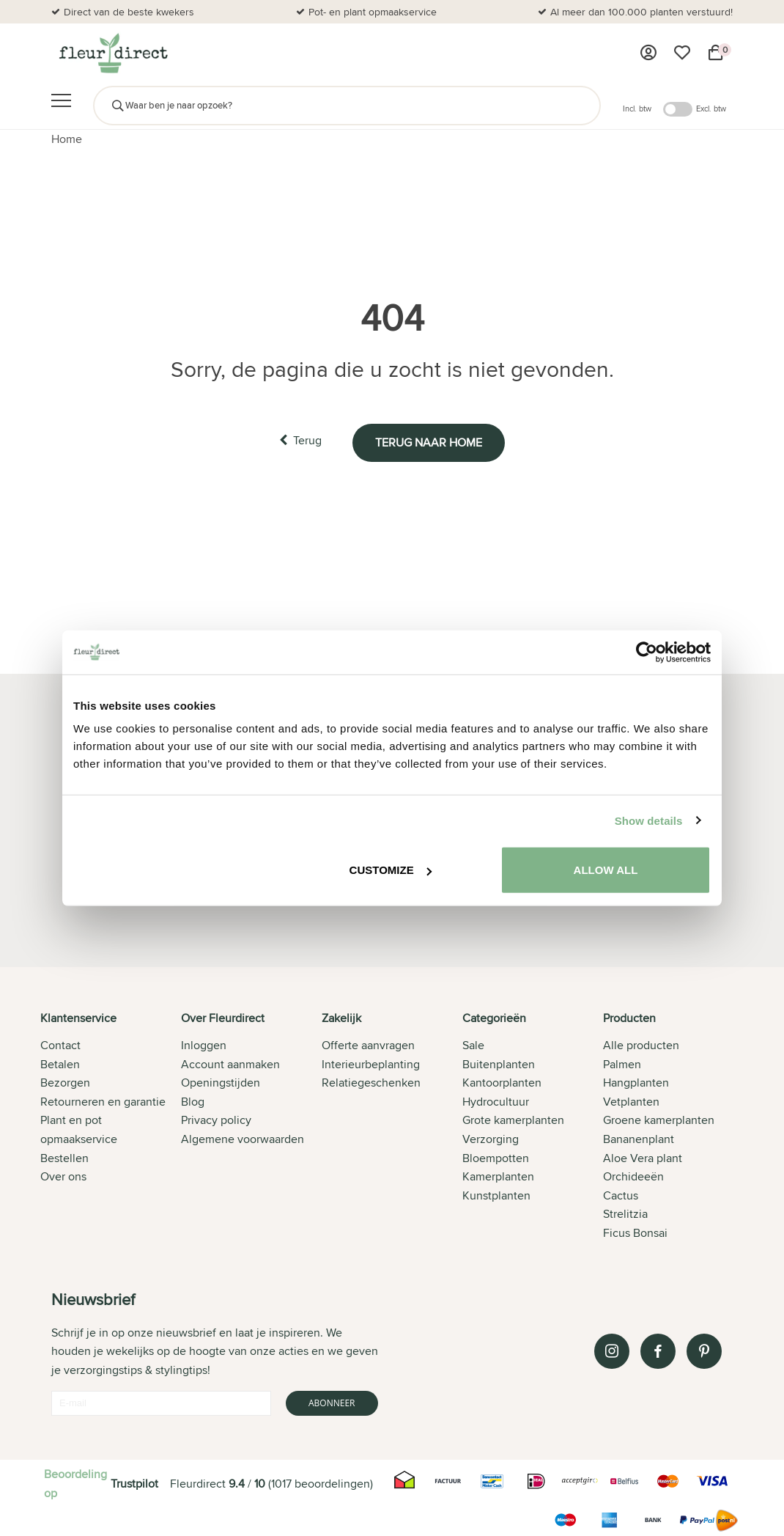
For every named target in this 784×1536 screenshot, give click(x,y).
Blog (192, 1100)
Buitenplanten (498, 1063)
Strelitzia (625, 1213)
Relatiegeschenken (371, 1082)
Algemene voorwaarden (242, 1139)
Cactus (620, 1194)
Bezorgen (65, 1082)
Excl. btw (711, 108)
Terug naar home (430, 441)
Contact (60, 1045)
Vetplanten (631, 1100)
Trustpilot (134, 1482)
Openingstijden (220, 1082)
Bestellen (64, 1157)
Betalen (60, 1063)
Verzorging (490, 1139)
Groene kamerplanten (658, 1119)
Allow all (606, 870)
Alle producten (641, 1045)
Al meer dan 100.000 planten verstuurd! (641, 11)
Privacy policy (216, 1119)
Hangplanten (636, 1082)
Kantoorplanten (501, 1082)
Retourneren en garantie (103, 1100)
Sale (473, 1045)
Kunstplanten (496, 1194)
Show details (649, 820)
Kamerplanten (498, 1176)
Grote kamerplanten (513, 1119)
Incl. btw (637, 108)
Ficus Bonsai (635, 1232)
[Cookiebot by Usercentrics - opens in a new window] (647, 652)
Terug (298, 440)
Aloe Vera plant (642, 1157)
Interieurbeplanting (371, 1063)
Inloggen (203, 1045)
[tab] (110, 1126)
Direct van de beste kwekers (129, 11)
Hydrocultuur (495, 1100)
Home (66, 139)
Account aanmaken (230, 1063)
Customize (391, 870)
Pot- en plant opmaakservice (372, 11)
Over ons (63, 1176)
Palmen (622, 1063)
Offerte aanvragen (368, 1045)
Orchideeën (633, 1176)
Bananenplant (638, 1139)
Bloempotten (495, 1157)
